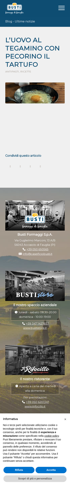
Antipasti (12, 71)
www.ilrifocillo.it (35, 406)
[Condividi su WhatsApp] (30, 166)
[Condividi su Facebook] (10, 166)
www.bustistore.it (35, 328)
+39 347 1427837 (37, 323)
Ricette (25, 71)
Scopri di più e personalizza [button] (35, 478)
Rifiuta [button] (19, 469)
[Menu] (60, 7)
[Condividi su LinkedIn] (40, 166)
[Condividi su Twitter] (20, 166)
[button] (65, 419)
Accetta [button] (51, 469)
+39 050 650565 (37, 249)
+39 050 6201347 (37, 402)
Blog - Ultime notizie (20, 21)
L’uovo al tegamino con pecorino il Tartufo (32, 52)
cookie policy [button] (51, 435)
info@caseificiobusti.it (37, 254)
